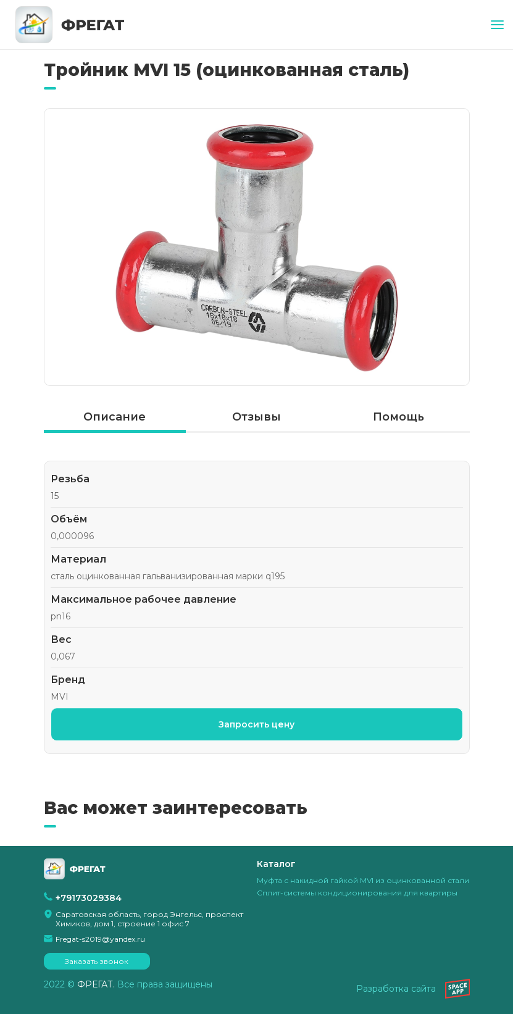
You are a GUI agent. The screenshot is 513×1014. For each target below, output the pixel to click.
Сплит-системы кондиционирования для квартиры (357, 892)
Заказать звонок (96, 961)
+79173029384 (89, 897)
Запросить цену (256, 724)
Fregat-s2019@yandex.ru (100, 939)
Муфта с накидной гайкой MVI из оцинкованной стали (363, 880)
